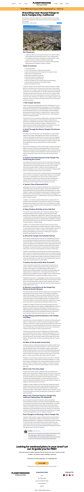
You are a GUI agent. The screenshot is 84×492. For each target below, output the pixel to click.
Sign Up (42, 486)
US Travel (59, 22)
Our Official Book (42, 478)
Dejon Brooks (36, 431)
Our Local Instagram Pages (42, 480)
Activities (13, 3)
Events (26, 3)
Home (42, 475)
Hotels (55, 3)
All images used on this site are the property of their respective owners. (42, 466)
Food (20, 3)
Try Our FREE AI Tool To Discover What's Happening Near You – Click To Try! (42, 8)
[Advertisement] (16, 44)
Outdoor (67, 3)
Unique (61, 3)
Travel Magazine (42, 483)
